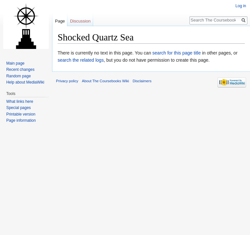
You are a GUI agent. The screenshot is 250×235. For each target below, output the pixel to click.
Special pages (18, 107)
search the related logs (81, 60)
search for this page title (176, 52)
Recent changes (20, 69)
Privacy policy (67, 81)
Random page (18, 76)
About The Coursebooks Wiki (105, 81)
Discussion (80, 21)
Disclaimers (141, 81)
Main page (15, 63)
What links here (19, 101)
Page (60, 21)
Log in (240, 6)
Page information (21, 120)
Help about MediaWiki (25, 82)
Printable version (20, 114)
